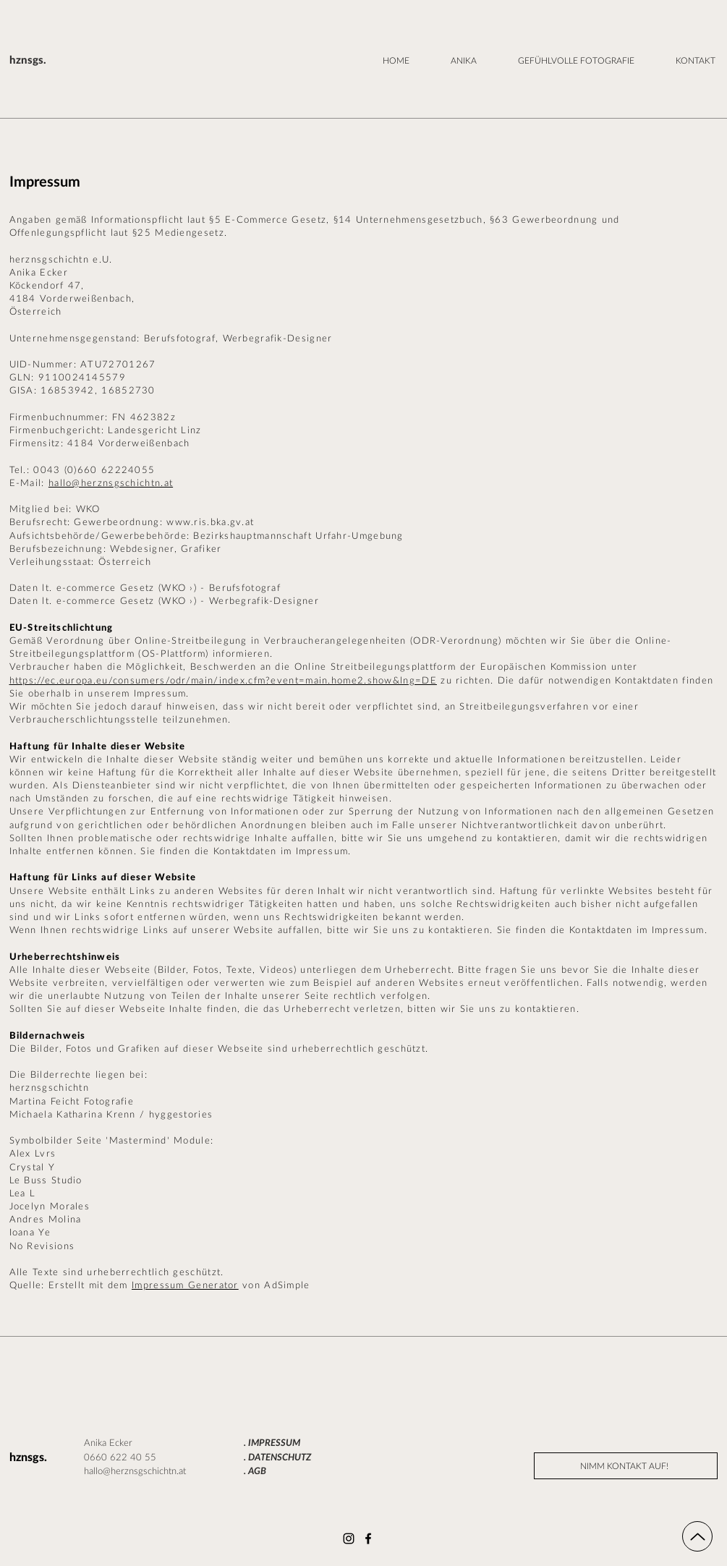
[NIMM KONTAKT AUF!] (626, 1465)
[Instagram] (348, 1538)
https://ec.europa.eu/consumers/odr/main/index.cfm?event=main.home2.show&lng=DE (223, 681)
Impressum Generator (185, 1285)
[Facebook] (368, 1538)
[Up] (697, 1536)
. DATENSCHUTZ (277, 1458)
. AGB (255, 1471)
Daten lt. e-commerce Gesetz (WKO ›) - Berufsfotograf (145, 588)
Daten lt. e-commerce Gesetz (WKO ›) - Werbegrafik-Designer (164, 601)
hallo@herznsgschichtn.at (110, 483)
